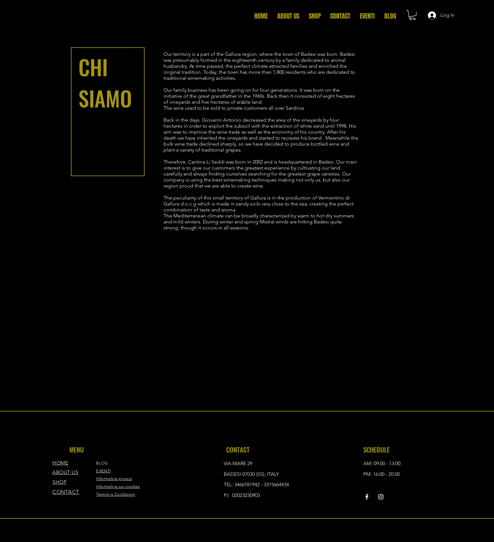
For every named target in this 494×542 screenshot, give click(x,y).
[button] (412, 15)
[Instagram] (380, 496)
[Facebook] (366, 496)
